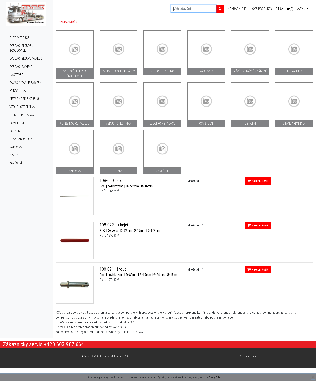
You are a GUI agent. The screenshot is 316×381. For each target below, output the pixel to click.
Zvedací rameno (20, 67)
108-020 (107, 180)
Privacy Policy (215, 377)
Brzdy (13, 155)
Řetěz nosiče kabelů (24, 99)
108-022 (107, 224)
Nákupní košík (257, 181)
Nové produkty (261, 9)
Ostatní (15, 131)
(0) (290, 9)
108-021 (107, 269)
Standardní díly (20, 139)
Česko (106, 356)
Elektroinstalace (22, 115)
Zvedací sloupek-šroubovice (21, 48)
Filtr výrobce (19, 38)
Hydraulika (17, 91)
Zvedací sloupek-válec (25, 58)
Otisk (279, 9)
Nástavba (16, 75)
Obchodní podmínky (251, 356)
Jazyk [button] (301, 9)
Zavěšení (15, 163)
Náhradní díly (237, 9)
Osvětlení (16, 123)
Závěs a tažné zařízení (25, 83)
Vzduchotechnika (22, 107)
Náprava (15, 147)
